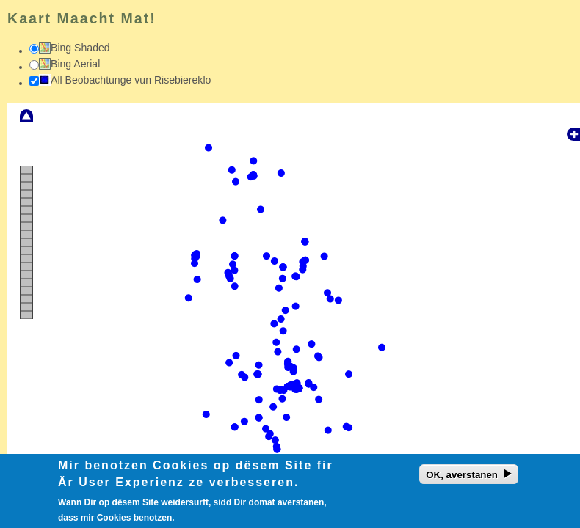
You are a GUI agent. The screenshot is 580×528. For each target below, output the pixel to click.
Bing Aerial (75, 64)
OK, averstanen (462, 477)
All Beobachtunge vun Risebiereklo (131, 80)
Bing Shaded (80, 48)
